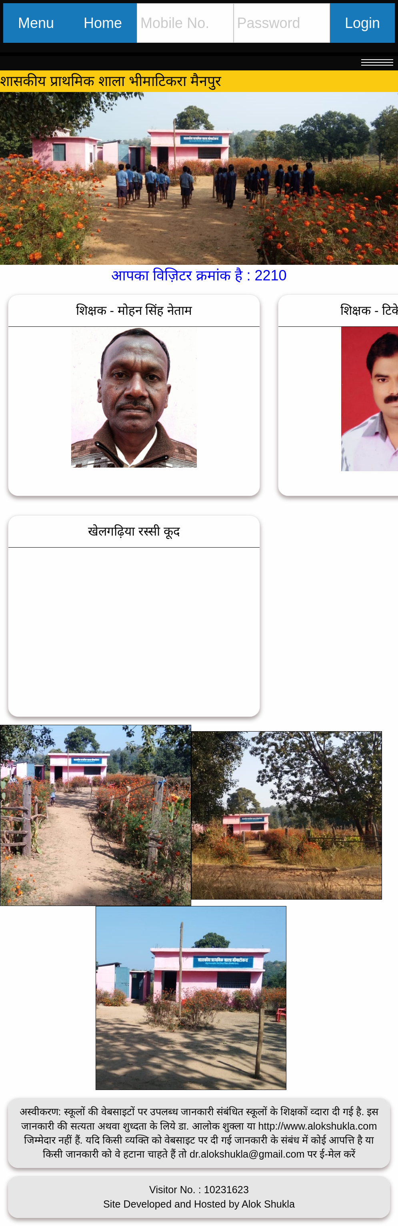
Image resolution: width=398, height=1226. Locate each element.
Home (103, 23)
